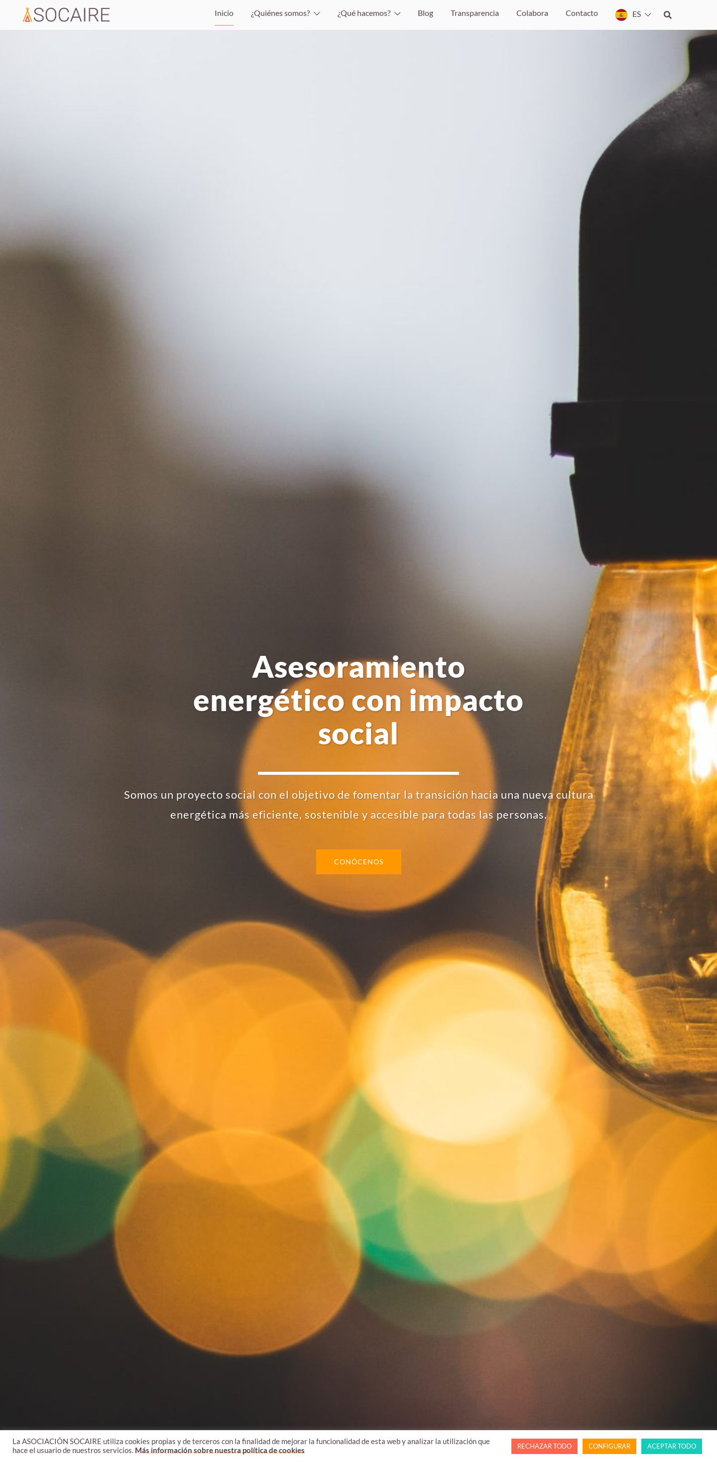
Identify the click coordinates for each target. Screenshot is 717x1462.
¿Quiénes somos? (280, 12)
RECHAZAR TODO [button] (544, 1446)
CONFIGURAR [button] (609, 1446)
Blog (425, 12)
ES (636, 13)
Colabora (532, 12)
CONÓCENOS (358, 861)
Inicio (224, 12)
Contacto (582, 12)
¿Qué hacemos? (364, 12)
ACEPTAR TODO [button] (671, 1446)
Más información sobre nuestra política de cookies (220, 1450)
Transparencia (475, 12)
